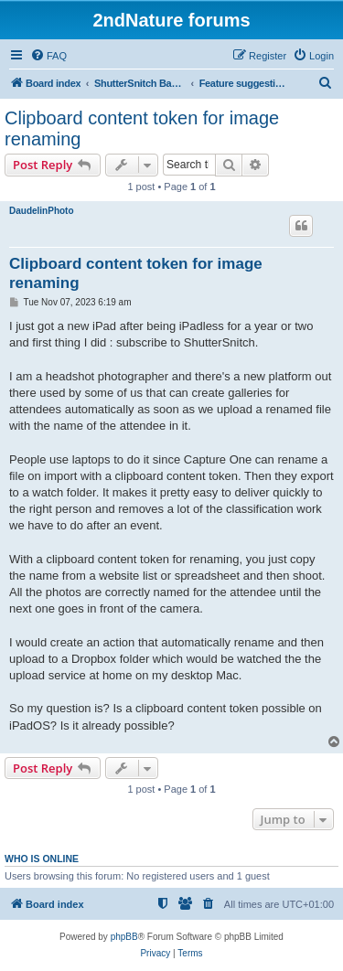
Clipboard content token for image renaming (142, 128)
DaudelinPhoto (41, 211)
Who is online (42, 858)
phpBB (124, 937)
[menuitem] (48, 56)
